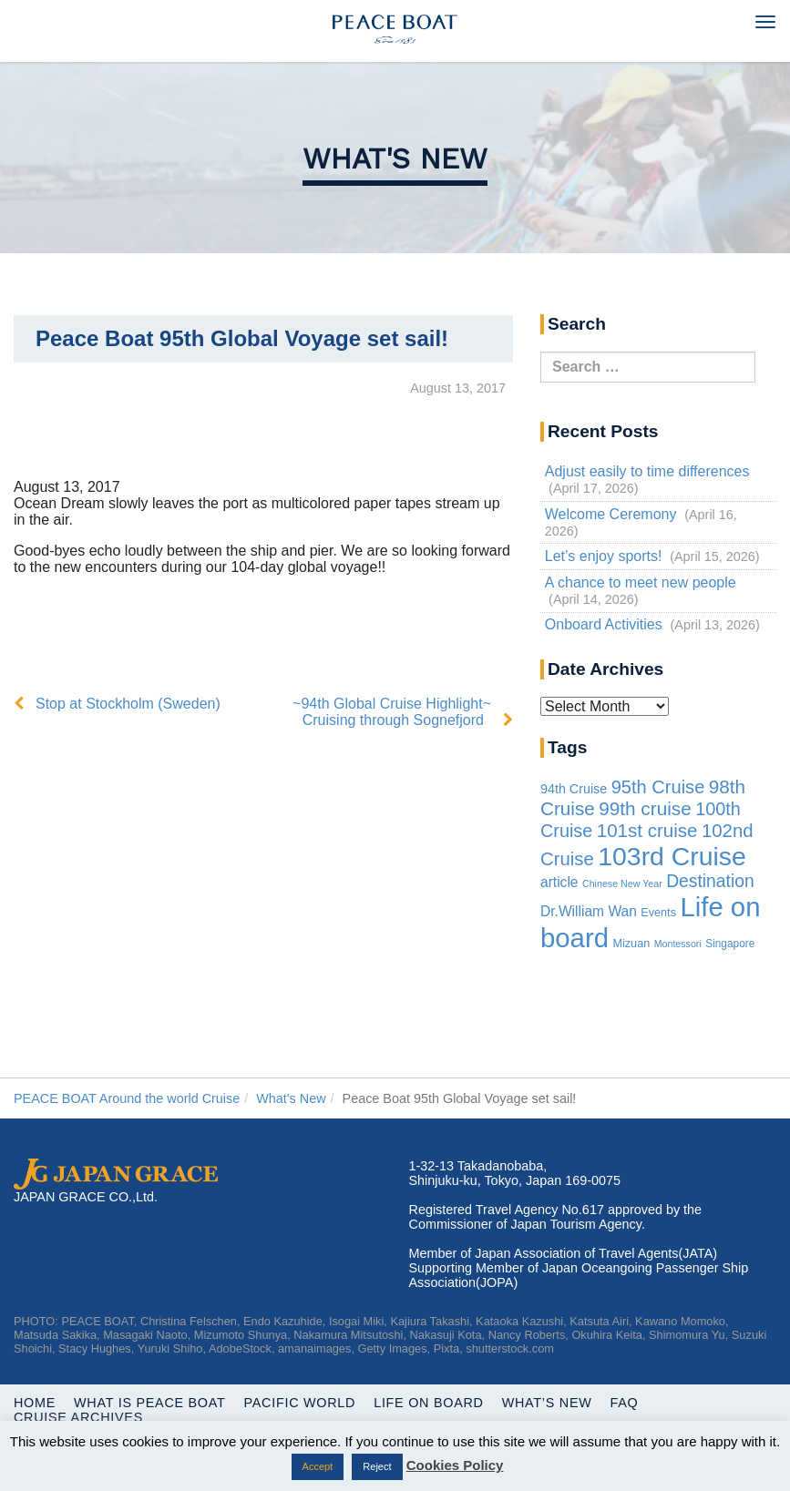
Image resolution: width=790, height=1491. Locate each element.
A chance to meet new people (640, 582)
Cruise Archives (78, 1417)
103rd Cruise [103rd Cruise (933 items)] (672, 856)
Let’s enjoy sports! (603, 556)
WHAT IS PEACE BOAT (149, 1402)
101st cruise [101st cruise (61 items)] (647, 830)
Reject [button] (377, 1466)
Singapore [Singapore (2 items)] (729, 943)
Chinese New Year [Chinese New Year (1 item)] (622, 883)
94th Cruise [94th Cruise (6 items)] (573, 788)
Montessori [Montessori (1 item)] (678, 943)
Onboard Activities (603, 624)
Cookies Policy (455, 1465)
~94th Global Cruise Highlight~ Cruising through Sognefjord (391, 712)
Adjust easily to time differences (647, 471)
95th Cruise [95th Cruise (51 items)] (658, 787)
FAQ (624, 1402)
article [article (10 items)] (559, 882)
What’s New (547, 1402)
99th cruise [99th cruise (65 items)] (645, 808)
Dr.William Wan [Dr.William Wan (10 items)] (588, 911)
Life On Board (429, 1402)
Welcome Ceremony (611, 514)
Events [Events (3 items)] (658, 912)
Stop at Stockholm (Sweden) (128, 703)
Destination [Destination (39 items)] (710, 881)
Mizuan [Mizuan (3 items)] (631, 943)
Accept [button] (318, 1466)
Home (35, 1402)
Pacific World (300, 1402)
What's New (395, 158)
